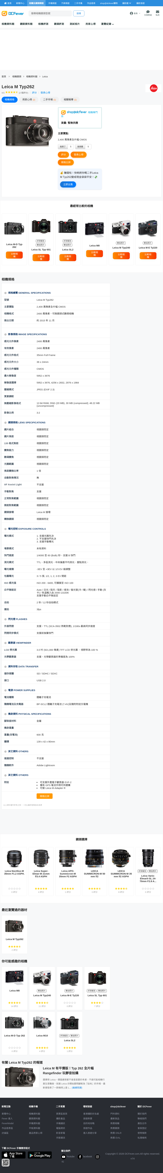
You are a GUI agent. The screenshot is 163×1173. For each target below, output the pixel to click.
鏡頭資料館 (26, 24)
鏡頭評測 (59, 24)
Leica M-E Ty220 (148, 247)
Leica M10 (42, 1035)
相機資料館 (8, 24)
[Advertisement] (60, 821)
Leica (45, 76)
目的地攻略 (88, 1123)
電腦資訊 (60, 1128)
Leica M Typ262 (14, 939)
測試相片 (75, 24)
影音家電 (60, 1133)
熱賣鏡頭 (114, 1128)
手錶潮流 (60, 1137)
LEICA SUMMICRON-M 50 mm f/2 (94, 874)
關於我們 (142, 1113)
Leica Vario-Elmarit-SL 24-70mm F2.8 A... (148, 878)
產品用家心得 (35, 1133)
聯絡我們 (142, 1118)
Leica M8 (94, 245)
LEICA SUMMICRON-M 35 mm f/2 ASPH (121, 874)
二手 (49, 99)
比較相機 (14, 255)
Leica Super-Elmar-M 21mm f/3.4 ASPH (41, 874)
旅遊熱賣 (87, 1118)
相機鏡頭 (16, 76)
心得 (28, 99)
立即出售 (68, 184)
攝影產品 (60, 1118)
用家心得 (90, 24)
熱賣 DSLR (115, 1133)
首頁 (4, 76)
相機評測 (43, 24)
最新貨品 (114, 1118)
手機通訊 (60, 1123)
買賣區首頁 (61, 1113)
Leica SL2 (67, 249)
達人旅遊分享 (90, 1133)
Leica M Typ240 (121, 247)
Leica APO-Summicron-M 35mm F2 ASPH (68, 874)
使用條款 (142, 1133)
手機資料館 (34, 1123)
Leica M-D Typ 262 (14, 245)
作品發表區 (7, 1128)
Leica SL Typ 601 (41, 249)
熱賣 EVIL (115, 1137)
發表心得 (45, 92)
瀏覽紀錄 (107, 24)
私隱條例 (142, 1137)
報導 (70, 99)
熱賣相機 (114, 1123)
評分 (34, 92)
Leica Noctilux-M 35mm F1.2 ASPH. (14, 872)
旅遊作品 (87, 1128)
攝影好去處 (91, 1113)
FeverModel (8, 1123)
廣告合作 (142, 1123)
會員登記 (142, 1128)
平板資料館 (34, 1128)
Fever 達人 (7, 1118)
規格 (9, 99)
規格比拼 (66, 162)
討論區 (5, 1133)
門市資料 (114, 1113)
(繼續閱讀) (77, 1087)
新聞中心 (6, 1113)
